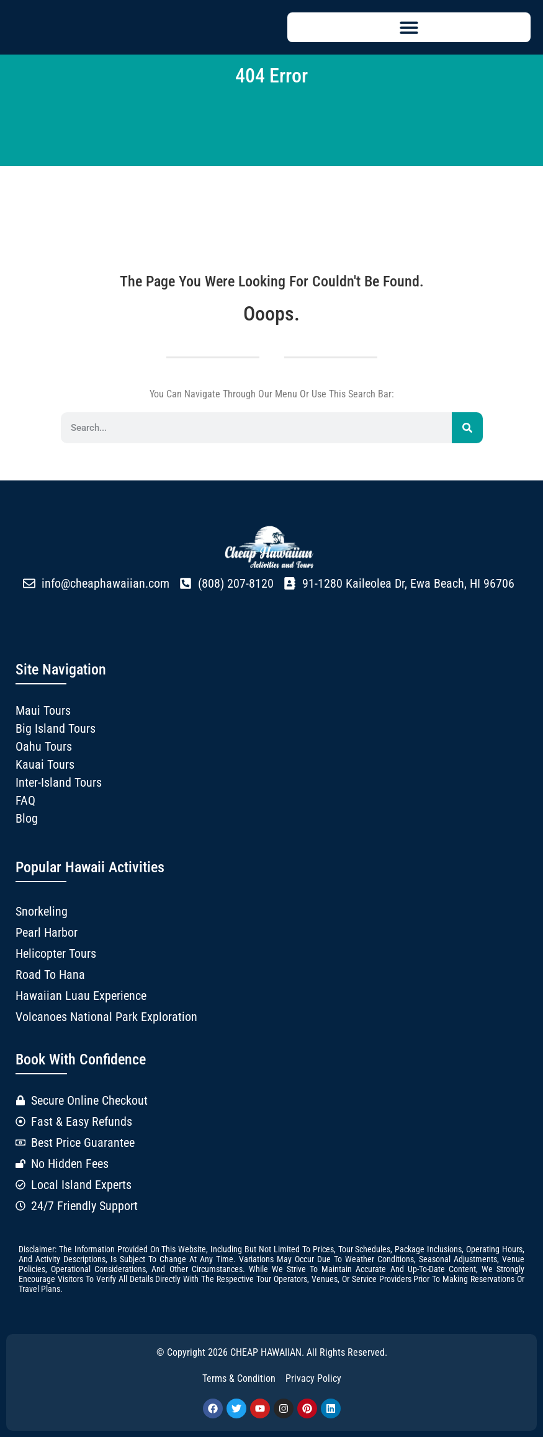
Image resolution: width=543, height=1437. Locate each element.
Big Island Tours (56, 728)
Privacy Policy (313, 1378)
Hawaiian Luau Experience (81, 995)
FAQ (25, 800)
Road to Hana (50, 974)
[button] (409, 27)
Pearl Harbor (47, 932)
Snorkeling (42, 911)
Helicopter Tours (56, 953)
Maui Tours (43, 710)
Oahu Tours (44, 746)
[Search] (467, 427)
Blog (27, 818)
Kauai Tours (45, 764)
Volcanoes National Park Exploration (106, 1016)
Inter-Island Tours (59, 782)
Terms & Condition (239, 1378)
